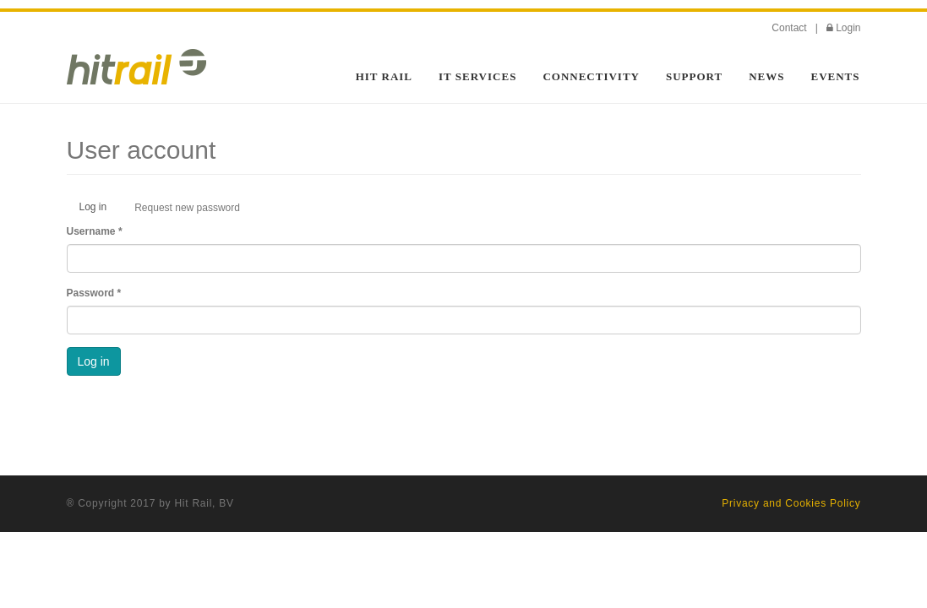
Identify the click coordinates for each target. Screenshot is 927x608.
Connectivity (591, 76)
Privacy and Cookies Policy (791, 503)
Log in (99, 211)
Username (95, 231)
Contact (789, 28)
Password (94, 293)
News (766, 76)
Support (694, 76)
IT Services (477, 76)
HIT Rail (384, 76)
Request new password (187, 208)
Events (834, 76)
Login (848, 28)
